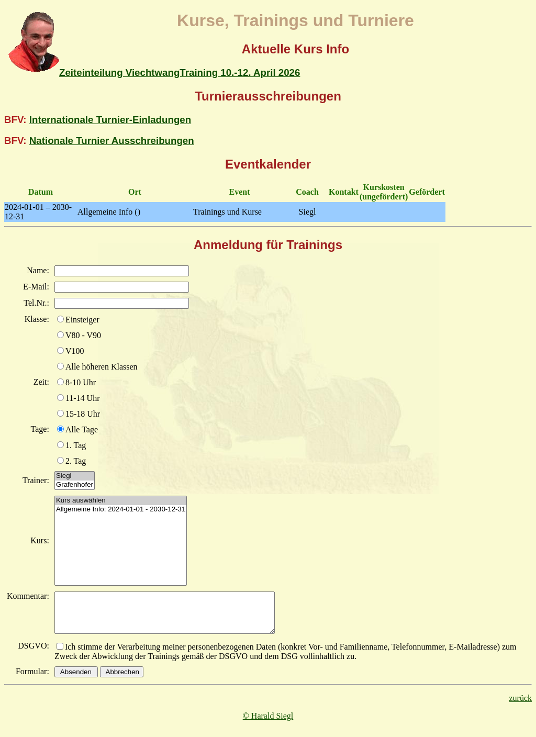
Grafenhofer (74, 485)
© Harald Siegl (268, 723)
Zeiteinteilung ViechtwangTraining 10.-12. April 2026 (179, 72)
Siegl (74, 476)
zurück (520, 705)
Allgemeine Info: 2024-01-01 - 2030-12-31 (120, 509)
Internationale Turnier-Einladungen (110, 119)
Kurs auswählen (120, 500)
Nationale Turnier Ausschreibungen (111, 140)
